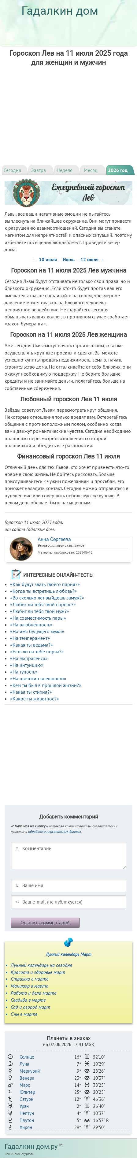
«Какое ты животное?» (34, 699)
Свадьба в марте (28, 1000)
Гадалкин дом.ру (31, 1146)
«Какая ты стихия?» (31, 692)
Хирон (26, 1127)
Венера (27, 1078)
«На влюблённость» (31, 625)
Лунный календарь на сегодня (41, 965)
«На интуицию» (26, 665)
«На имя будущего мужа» (37, 631)
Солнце (27, 1057)
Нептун (27, 1113)
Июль (69, 259)
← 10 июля (45, 259)
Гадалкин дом (59, 10)
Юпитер (27, 1092)
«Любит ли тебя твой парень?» (43, 604)
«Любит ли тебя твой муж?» (39, 611)
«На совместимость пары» (38, 618)
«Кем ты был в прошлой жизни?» (45, 685)
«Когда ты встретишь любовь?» (43, 591)
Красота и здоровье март (38, 972)
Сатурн (26, 1099)
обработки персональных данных (54, 831)
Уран (24, 1106)
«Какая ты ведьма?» (31, 645)
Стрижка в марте (29, 979)
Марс (25, 1085)
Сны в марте (24, 1014)
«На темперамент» (30, 638)
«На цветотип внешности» (38, 678)
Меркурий (30, 1071)
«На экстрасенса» (29, 658)
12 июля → (92, 259)
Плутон (27, 1120)
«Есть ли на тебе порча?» (37, 651)
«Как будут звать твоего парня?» (45, 584)
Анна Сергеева (54, 539)
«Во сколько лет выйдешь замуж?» (47, 598)
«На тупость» (24, 672)
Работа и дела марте (33, 993)
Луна (24, 1064)
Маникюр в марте (29, 986)
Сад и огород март (30, 1007)
